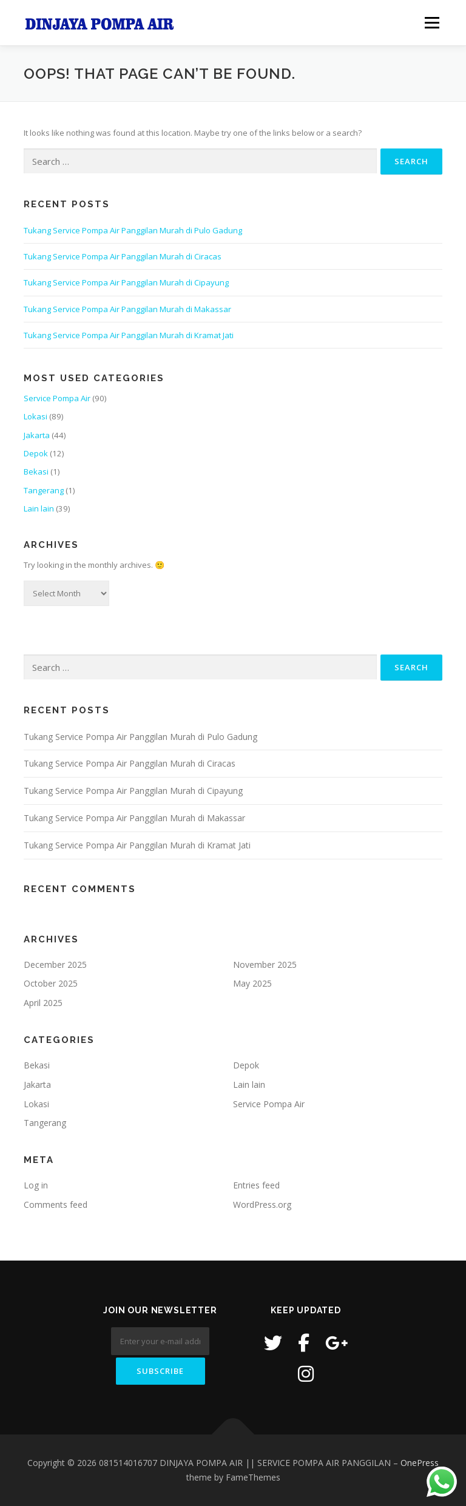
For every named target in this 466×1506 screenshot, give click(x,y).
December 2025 (55, 964)
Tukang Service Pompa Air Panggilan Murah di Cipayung (126, 282)
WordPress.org (262, 1204)
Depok (36, 453)
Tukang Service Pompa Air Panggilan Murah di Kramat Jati (129, 335)
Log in (36, 1185)
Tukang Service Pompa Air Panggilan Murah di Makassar (127, 309)
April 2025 (43, 1002)
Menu (431, 22)
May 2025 (252, 983)
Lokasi (35, 416)
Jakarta (37, 435)
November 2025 (265, 964)
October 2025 (51, 983)
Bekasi (36, 471)
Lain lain (39, 508)
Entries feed (256, 1185)
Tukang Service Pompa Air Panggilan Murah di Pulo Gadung (133, 230)
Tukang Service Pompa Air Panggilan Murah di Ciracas (122, 256)
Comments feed (55, 1204)
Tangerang (44, 490)
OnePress (419, 1462)
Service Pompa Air (57, 398)
